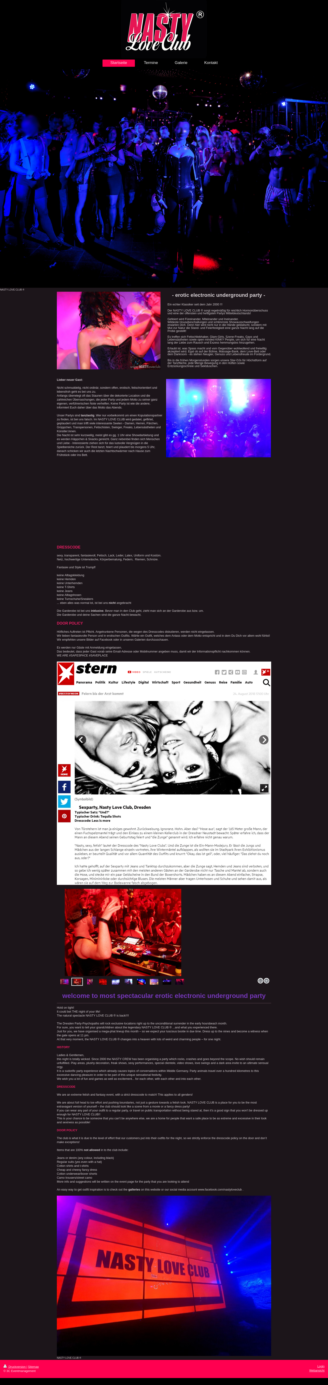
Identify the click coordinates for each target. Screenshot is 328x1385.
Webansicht (317, 1370)
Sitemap (33, 1366)
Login (321, 1366)
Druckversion (14, 1366)
